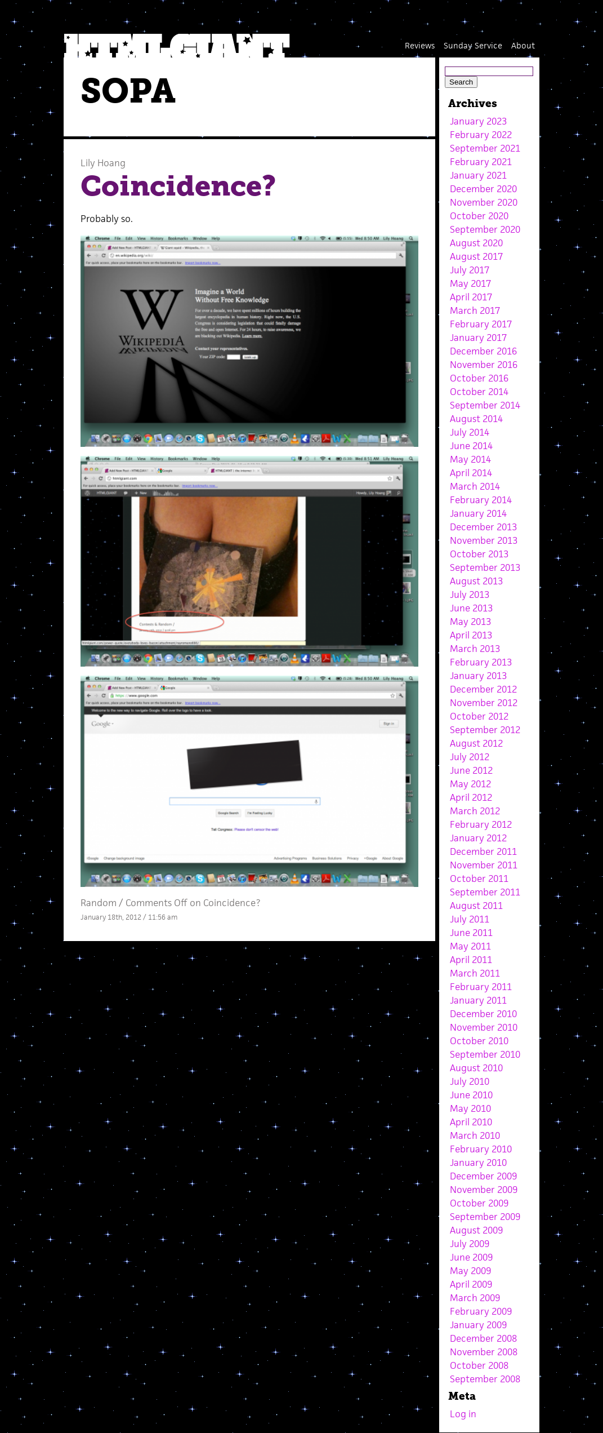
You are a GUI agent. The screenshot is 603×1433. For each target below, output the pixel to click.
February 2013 (481, 662)
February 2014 (481, 500)
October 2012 (479, 716)
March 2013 (475, 648)
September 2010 (485, 1054)
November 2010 (483, 1027)
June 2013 (471, 608)
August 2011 (476, 905)
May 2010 (470, 1108)
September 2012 (485, 730)
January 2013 (478, 675)
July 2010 (469, 1081)
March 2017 (475, 310)
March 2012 (475, 811)
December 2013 (483, 527)
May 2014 (470, 459)
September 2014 (485, 405)
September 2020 (485, 229)
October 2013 (479, 554)
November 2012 (483, 702)
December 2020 (483, 189)
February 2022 (481, 134)
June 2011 (471, 932)
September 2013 (485, 567)
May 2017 (470, 283)
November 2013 (483, 540)
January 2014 (478, 513)
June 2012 (471, 770)
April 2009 (471, 1284)
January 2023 (478, 121)
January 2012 (478, 838)
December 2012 (483, 689)
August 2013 (476, 581)
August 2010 (476, 1068)
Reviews (420, 45)
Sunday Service (473, 45)
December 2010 (483, 1014)
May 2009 (470, 1271)
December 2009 (483, 1176)
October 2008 (479, 1365)
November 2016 (483, 364)
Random (99, 903)
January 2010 (478, 1162)
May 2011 (470, 946)
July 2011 (469, 919)
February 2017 (481, 324)
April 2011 (471, 959)
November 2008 (483, 1352)
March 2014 (475, 486)
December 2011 (483, 851)
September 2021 (485, 148)
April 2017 (471, 297)
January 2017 (478, 337)
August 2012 (476, 743)
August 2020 (476, 243)
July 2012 (469, 757)
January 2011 (478, 1000)
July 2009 (469, 1243)
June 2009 (471, 1257)
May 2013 (470, 621)
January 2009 (478, 1325)
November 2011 (483, 865)
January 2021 (478, 175)
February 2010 (481, 1149)
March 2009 (475, 1298)
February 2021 (481, 162)
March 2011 (475, 973)
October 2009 (479, 1203)
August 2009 (476, 1230)
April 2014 (471, 473)
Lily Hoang (103, 163)
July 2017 (469, 270)
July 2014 (469, 432)
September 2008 (485, 1379)
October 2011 (479, 878)
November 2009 (483, 1189)
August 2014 (476, 418)
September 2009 (485, 1216)
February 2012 (481, 824)
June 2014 (471, 446)
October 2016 (479, 378)
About (523, 45)
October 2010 (479, 1041)
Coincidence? (178, 186)
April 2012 (471, 797)
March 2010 (475, 1135)
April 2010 (471, 1122)
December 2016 (483, 351)
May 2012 (470, 784)
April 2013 (471, 635)
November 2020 (483, 202)
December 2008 (483, 1338)
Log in (463, 1414)
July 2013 (469, 594)
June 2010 (471, 1095)
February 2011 (481, 987)
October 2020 (479, 216)
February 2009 (481, 1311)
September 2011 (485, 892)
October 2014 (479, 391)
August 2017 (476, 256)
